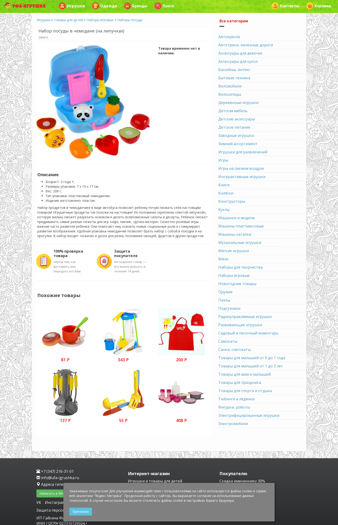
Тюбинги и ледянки (236, 399)
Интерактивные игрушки (241, 176)
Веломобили (230, 86)
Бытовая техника (234, 77)
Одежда (104, 5)
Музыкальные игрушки (239, 242)
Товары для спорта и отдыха (245, 390)
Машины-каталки (234, 234)
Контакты (285, 5)
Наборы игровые (100, 20)
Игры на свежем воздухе (241, 168)
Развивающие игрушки (240, 324)
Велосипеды (229, 94)
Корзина (318, 5)
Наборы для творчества (240, 267)
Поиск (164, 5)
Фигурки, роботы (234, 407)
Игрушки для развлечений (242, 152)
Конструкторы (231, 201)
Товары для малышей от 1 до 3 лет (250, 366)
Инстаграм (55, 502)
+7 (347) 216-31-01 (55, 471)
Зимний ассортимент (237, 143)
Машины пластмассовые (241, 226)
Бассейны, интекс (234, 69)
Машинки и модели (236, 217)
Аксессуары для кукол (238, 61)
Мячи (223, 259)
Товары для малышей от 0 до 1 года (251, 357)
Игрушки (72, 5)
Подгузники (229, 308)
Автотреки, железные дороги (245, 45)
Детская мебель (233, 110)
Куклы (224, 209)
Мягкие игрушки (233, 250)
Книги (223, 184)
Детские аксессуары (236, 119)
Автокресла (229, 36)
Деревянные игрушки (238, 102)
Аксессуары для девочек (240, 53)
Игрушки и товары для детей (60, 20)
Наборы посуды (129, 20)
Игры (223, 160)
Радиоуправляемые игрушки (245, 316)
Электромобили (233, 423)
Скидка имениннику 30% (242, 481)
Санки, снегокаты (234, 349)
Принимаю (80, 511)
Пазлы (224, 300)
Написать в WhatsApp (56, 493)
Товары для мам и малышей (244, 374)
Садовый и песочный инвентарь (248, 333)
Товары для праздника (239, 382)
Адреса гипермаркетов (60, 484)
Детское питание (234, 127)
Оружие (225, 291)
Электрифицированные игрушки (248, 415)
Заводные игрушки (236, 135)
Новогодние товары (237, 283)
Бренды (135, 5)
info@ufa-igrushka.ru (57, 477)
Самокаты (227, 341)
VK (39, 502)
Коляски (225, 193)
